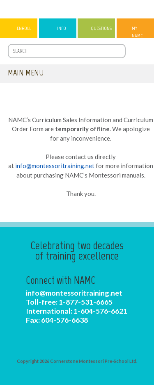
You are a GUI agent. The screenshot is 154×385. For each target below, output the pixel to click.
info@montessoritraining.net (54, 165)
